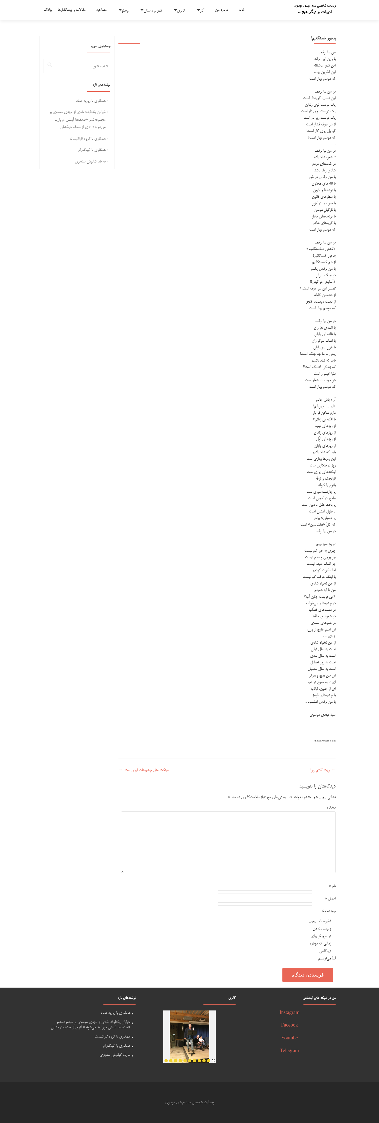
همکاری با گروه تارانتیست (88, 138)
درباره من (221, 9)
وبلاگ (47, 9)
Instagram (290, 1012)
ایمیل (330, 898)
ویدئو (125, 10)
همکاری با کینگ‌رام (92, 150)
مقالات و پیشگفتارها (72, 9)
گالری (181, 10)
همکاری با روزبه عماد (91, 100)
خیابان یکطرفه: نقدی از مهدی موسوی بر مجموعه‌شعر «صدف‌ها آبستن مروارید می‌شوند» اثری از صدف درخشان (77, 120)
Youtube (289, 1038)
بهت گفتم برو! (323, 770)
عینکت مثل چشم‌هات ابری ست (143, 770)
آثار (202, 10)
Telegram (289, 1051)
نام (332, 886)
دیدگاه (331, 807)
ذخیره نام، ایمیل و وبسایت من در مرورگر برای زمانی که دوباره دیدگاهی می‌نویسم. (320, 940)
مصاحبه (101, 9)
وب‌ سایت (329, 910)
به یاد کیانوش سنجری (90, 161)
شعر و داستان (152, 10)
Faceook (289, 1025)
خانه (242, 9)
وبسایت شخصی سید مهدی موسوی (315, 6)
